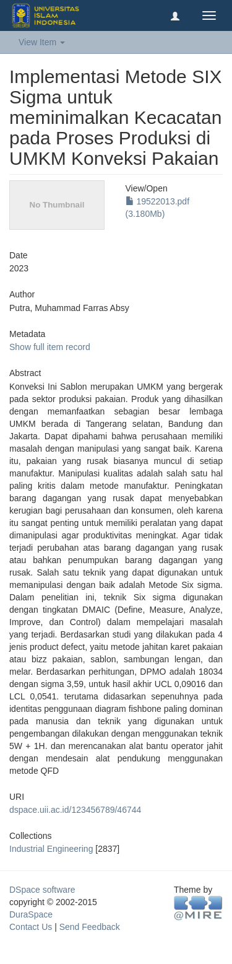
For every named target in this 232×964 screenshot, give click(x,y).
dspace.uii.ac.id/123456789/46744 (75, 810)
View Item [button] (42, 42)
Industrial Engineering (51, 849)
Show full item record (49, 347)
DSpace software (42, 890)
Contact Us (30, 927)
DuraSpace (31, 914)
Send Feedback (89, 927)
